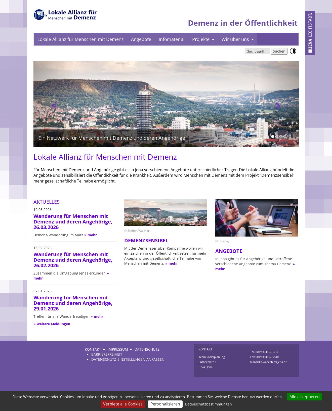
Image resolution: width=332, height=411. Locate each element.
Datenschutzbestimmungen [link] (208, 404)
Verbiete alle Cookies (123, 404)
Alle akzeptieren (304, 396)
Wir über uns (238, 39)
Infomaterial (172, 39)
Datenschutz (147, 349)
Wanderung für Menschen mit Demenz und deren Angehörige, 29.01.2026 (72, 303)
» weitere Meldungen (51, 324)
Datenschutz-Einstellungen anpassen (127, 359)
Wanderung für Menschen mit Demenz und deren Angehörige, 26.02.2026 (72, 260)
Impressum (118, 349)
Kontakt (93, 349)
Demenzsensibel (146, 240)
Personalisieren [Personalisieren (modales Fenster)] (165, 404)
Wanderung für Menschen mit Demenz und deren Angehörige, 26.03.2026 (72, 222)
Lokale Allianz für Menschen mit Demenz (80, 39)
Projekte (203, 39)
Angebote (141, 39)
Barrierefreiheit (106, 354)
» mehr (90, 235)
